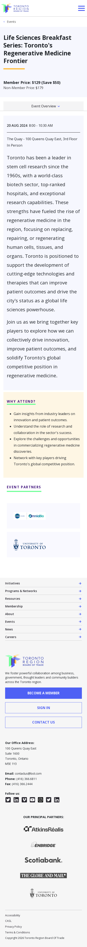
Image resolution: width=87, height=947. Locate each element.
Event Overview (43, 106)
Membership (14, 606)
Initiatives (12, 583)
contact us (43, 722)
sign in (43, 707)
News (9, 629)
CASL (8, 921)
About (9, 614)
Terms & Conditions (17, 932)
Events (11, 21)
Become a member (43, 693)
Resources (12, 599)
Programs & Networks (21, 591)
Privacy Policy (13, 926)
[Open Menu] (81, 8)
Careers (10, 637)
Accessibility (12, 915)
